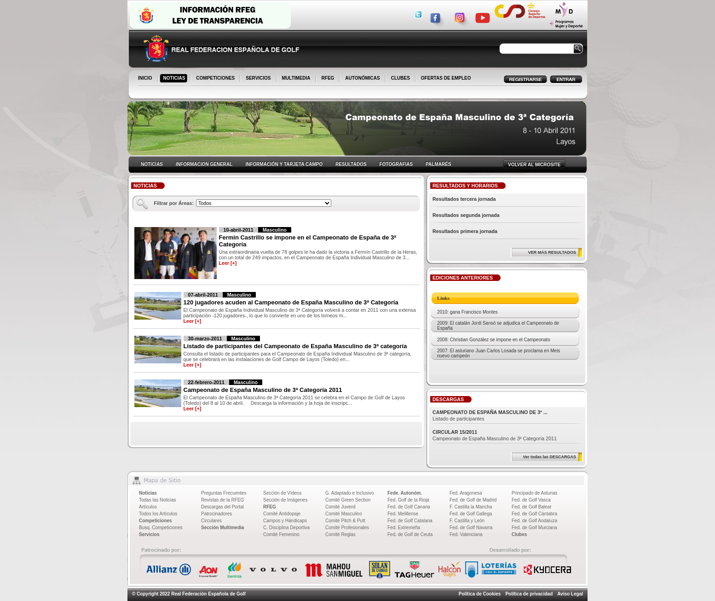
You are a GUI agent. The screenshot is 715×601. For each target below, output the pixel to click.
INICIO (146, 79)
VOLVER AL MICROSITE (534, 164)
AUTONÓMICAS (362, 78)
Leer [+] (228, 263)
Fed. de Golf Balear (532, 506)
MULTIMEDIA (297, 79)
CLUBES (400, 78)
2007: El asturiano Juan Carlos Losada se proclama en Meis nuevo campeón (498, 353)
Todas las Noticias (157, 499)
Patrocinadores (216, 513)
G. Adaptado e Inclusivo (349, 493)
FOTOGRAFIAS (396, 164)
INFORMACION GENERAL (204, 164)
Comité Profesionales (347, 527)
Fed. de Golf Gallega (471, 513)
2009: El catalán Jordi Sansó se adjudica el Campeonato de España (498, 326)
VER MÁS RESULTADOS (552, 252)
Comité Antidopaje (281, 513)
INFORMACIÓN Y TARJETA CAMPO (284, 164)
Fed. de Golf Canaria (408, 506)
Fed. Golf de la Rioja (408, 499)
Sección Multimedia (222, 527)
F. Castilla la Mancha (471, 506)
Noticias (148, 493)
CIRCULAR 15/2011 (454, 432)
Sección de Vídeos (282, 493)
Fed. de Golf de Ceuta (409, 534)
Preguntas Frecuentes (223, 493)
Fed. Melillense (402, 513)
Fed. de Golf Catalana (409, 520)
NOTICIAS (175, 79)
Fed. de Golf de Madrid (473, 499)
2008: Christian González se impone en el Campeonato (493, 339)
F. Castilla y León (467, 520)
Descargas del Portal (222, 506)
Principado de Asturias (535, 493)
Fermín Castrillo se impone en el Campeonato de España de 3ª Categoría (308, 241)
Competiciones (155, 520)
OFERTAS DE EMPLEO (446, 78)
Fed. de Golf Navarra (471, 527)
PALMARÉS (438, 164)
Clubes (519, 534)
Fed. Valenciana (466, 534)
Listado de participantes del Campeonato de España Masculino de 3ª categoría (295, 346)
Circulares (211, 520)
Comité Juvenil (340, 506)
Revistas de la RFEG (222, 499)
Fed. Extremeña (403, 527)
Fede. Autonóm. (404, 493)
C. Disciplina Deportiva (286, 527)
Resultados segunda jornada (466, 215)
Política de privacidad (529, 593)
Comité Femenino (281, 534)
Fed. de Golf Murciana (534, 527)
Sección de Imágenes (285, 499)
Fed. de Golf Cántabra (534, 513)
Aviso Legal (570, 593)
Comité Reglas (340, 534)
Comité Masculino (343, 513)
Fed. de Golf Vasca (531, 499)
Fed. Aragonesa (466, 493)
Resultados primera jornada (464, 231)
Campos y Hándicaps (285, 520)
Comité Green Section (347, 499)
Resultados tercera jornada (464, 199)
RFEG (329, 79)
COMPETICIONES (216, 79)
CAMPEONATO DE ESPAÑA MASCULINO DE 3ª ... (490, 412)
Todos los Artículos (158, 513)
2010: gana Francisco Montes (467, 312)
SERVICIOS (259, 79)
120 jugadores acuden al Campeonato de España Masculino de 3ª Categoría (291, 302)
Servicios (149, 534)
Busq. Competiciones (161, 527)
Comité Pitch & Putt (345, 520)
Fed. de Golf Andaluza (534, 520)
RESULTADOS (350, 164)
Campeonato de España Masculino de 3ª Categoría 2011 (263, 389)
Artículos (148, 506)
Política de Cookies (480, 593)
